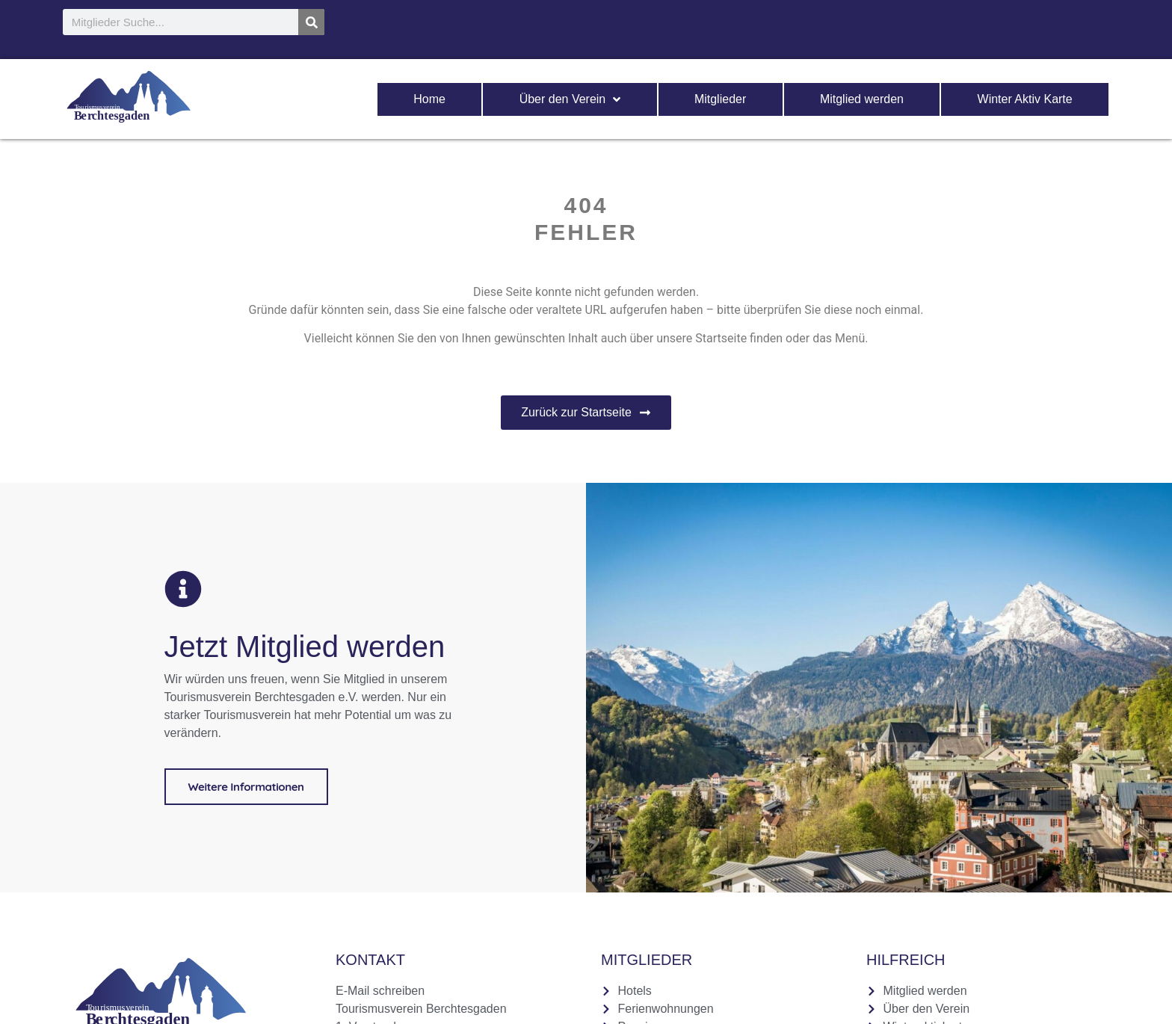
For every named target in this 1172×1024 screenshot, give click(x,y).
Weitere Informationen (246, 786)
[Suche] (311, 22)
